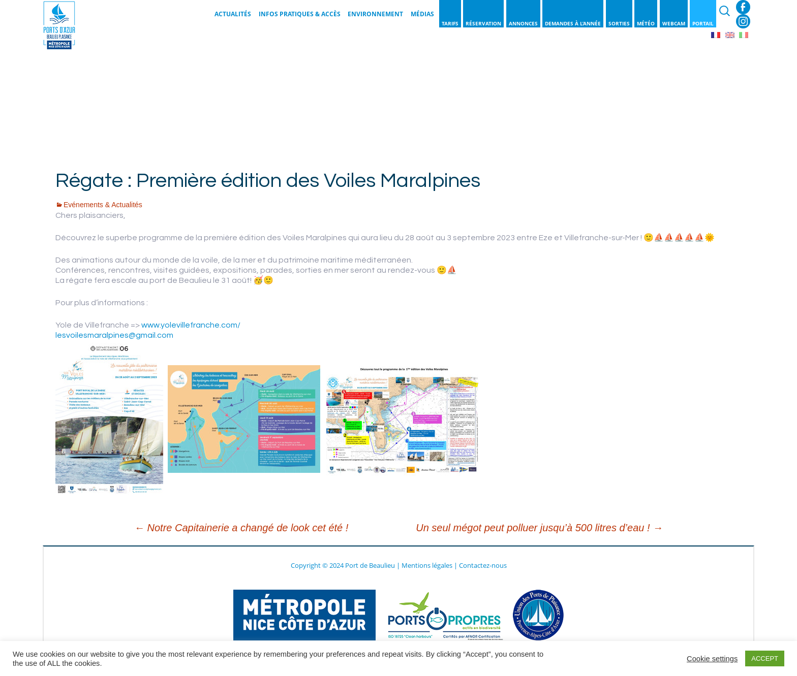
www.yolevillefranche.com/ (190, 325)
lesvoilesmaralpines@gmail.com (114, 335)
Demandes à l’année (573, 23)
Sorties (619, 23)
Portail (703, 23)
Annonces (523, 23)
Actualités (232, 14)
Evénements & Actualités (103, 205)
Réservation (483, 23)
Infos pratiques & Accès (300, 14)
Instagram (743, 21)
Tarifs (450, 23)
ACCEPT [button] (764, 658)
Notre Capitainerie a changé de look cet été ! (241, 527)
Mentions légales (427, 565)
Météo (646, 23)
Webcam (673, 23)
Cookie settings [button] (712, 659)
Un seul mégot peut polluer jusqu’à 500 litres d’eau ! (539, 527)
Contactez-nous (483, 565)
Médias (422, 14)
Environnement (375, 14)
